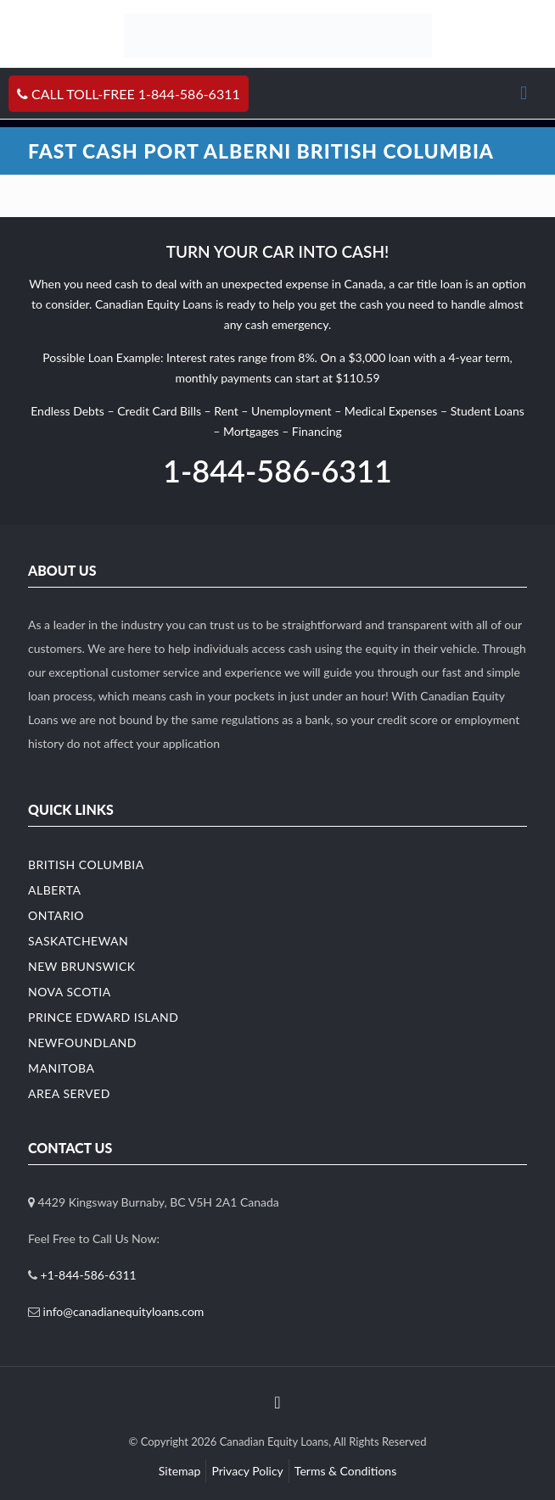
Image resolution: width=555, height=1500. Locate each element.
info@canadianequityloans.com (124, 1311)
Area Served (69, 1093)
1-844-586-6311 (277, 470)
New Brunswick (82, 966)
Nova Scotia (69, 991)
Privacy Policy (247, 1471)
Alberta (54, 890)
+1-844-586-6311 (89, 1275)
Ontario (56, 915)
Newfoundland (82, 1042)
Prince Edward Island (103, 1017)
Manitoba (61, 1068)
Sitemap (180, 1471)
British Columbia (86, 864)
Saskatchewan (78, 941)
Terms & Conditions (345, 1471)
